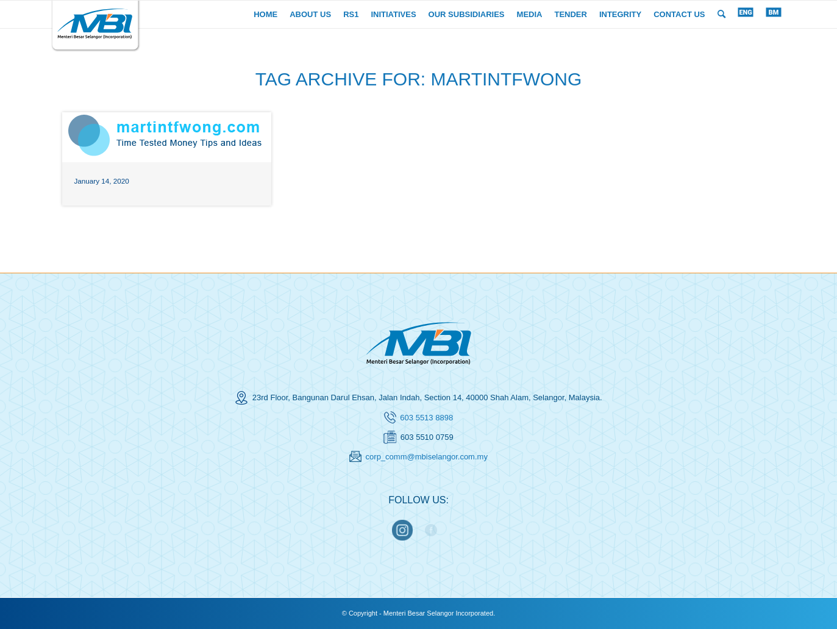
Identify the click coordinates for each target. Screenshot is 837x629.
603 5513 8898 (426, 417)
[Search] (721, 14)
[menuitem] (265, 14)
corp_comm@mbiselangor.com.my (427, 456)
